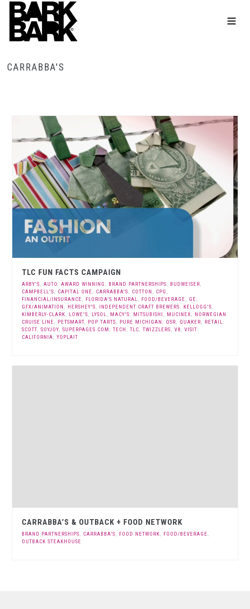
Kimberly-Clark (43, 314)
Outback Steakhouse (51, 541)
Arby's (31, 284)
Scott (29, 330)
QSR (171, 322)
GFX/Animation (43, 307)
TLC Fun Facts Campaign (71, 272)
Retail (214, 322)
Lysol (99, 314)
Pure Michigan (141, 322)
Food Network (139, 534)
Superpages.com (85, 330)
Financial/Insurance (52, 299)
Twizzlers (157, 330)
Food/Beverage (163, 299)
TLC (134, 330)
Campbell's (38, 292)
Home (107, 87)
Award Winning (83, 284)
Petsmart (71, 322)
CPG (161, 292)
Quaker (190, 322)
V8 (177, 330)
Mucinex (179, 314)
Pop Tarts (102, 322)
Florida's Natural (112, 299)
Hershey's (81, 307)
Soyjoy (50, 330)
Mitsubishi (148, 314)
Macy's (119, 314)
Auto (50, 284)
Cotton (142, 292)
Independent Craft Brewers (139, 307)
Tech (119, 330)
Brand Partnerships (137, 284)
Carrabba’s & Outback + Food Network (102, 522)
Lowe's (78, 314)
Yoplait (67, 337)
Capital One (75, 292)
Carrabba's (112, 292)
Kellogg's (197, 307)
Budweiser (185, 284)
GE (192, 299)
